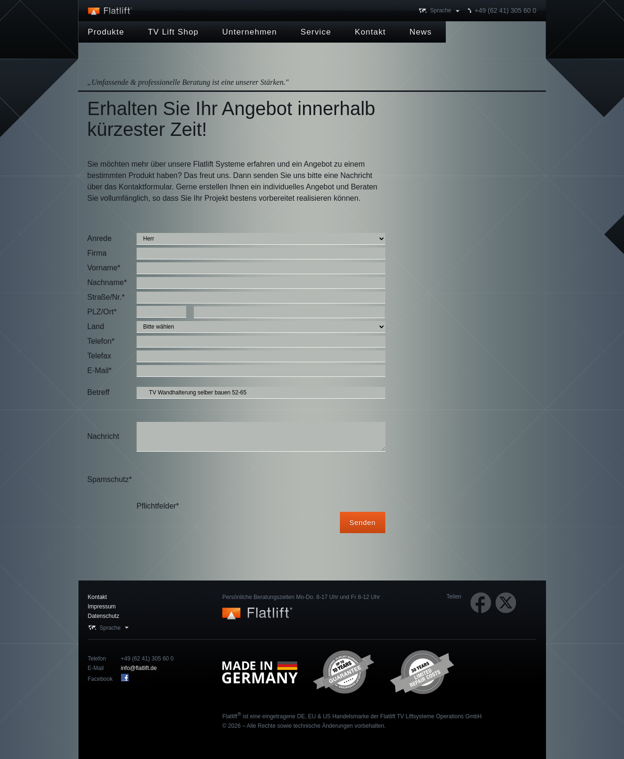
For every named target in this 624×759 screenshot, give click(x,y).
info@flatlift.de (139, 668)
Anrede (99, 238)
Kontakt (97, 597)
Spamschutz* (109, 479)
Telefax (99, 356)
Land (95, 326)
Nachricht (103, 436)
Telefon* (101, 341)
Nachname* (107, 282)
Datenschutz (104, 616)
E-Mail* (99, 370)
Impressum (102, 606)
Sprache (440, 10)
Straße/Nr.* (106, 297)
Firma (97, 253)
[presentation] (208, 479)
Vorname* (104, 268)
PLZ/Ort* (102, 312)
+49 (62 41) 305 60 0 (505, 10)
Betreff (98, 392)
